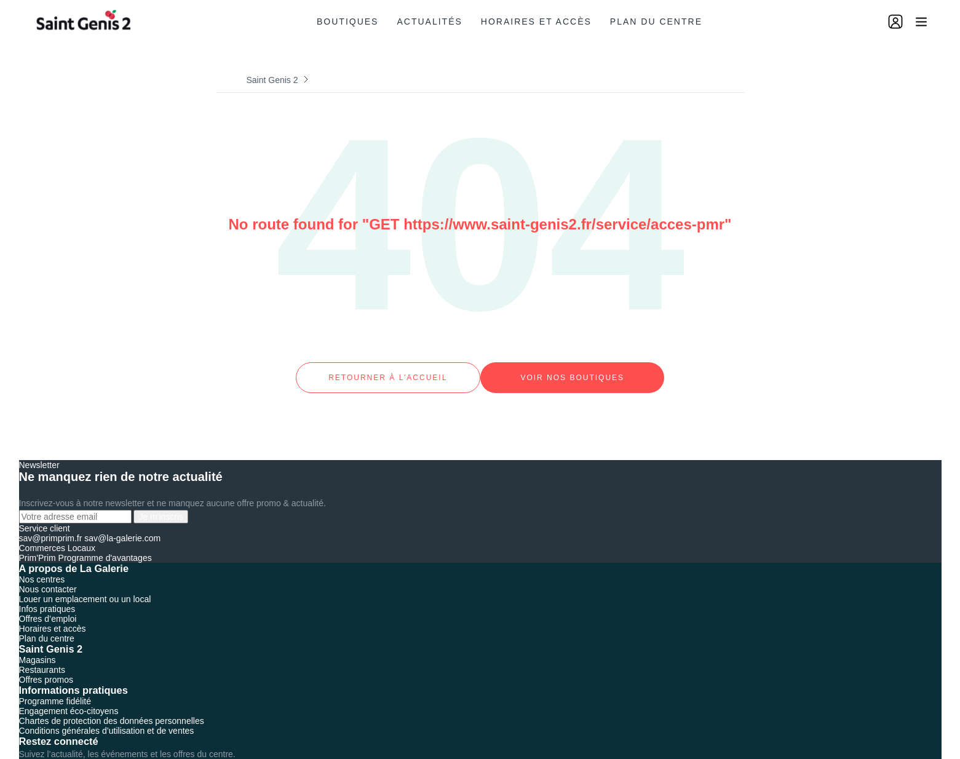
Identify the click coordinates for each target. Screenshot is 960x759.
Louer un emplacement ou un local (85, 587)
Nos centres (42, 568)
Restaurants (42, 658)
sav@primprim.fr (50, 526)
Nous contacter (48, 577)
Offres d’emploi (48, 607)
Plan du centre (656, 21)
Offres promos (46, 668)
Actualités (429, 21)
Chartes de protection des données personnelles (111, 709)
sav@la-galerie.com (122, 526)
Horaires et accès (536, 21)
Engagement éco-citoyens (69, 699)
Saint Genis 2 (272, 80)
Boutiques (347, 21)
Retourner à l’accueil (387, 371)
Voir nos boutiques (572, 371)
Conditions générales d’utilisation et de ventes (106, 719)
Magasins (37, 648)
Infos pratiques (47, 597)
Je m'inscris (160, 505)
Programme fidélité (55, 689)
